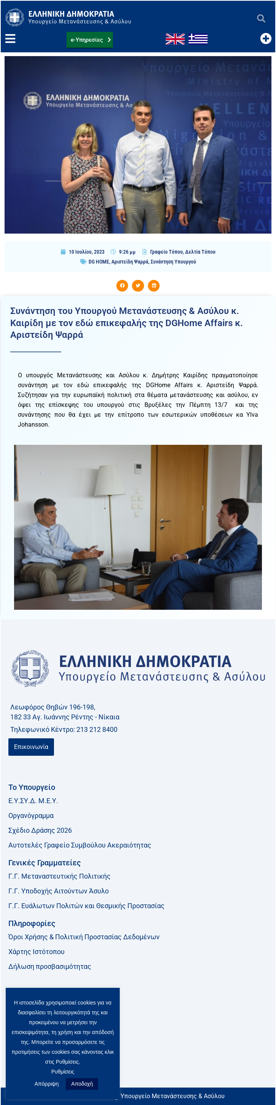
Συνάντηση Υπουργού (173, 262)
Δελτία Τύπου (200, 252)
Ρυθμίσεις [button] (63, 1072)
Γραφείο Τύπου (166, 252)
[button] (261, 19)
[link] (138, 1049)
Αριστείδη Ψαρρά (129, 262)
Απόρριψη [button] (47, 1084)
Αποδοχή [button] (82, 1084)
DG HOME (99, 262)
